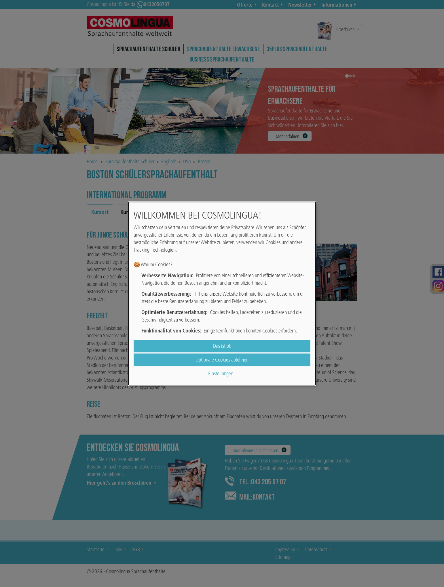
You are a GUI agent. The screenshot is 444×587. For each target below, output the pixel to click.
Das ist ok (222, 346)
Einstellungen (220, 373)
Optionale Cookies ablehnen (222, 359)
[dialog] (222, 293)
